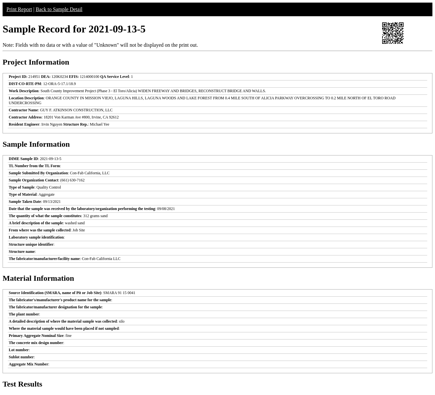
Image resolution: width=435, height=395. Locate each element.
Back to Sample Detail (59, 9)
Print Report (19, 9)
